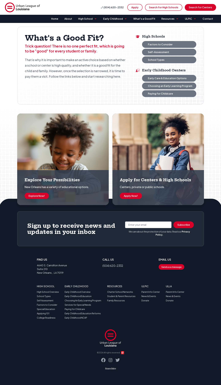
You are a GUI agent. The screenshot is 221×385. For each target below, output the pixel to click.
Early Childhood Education (78, 296)
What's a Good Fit (144, 18)
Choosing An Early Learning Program (83, 300)
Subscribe (183, 224)
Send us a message (171, 267)
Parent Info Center (150, 291)
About (68, 18)
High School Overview (48, 291)
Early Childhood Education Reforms (83, 313)
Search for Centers (200, 7)
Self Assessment (45, 300)
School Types (44, 296)
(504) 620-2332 (114, 7)
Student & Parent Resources (121, 296)
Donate (145, 300)
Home (54, 18)
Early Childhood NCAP (76, 317)
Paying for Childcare (75, 309)
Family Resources (116, 300)
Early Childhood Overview (77, 291)
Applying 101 (43, 313)
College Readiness (46, 317)
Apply (135, 7)
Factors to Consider (47, 304)
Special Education (46, 309)
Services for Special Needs (78, 304)
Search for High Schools (163, 7)
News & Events (148, 296)
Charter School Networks (120, 291)
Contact (208, 18)
